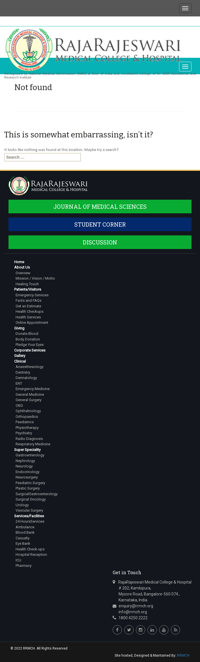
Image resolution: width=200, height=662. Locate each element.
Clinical (20, 361)
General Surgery (28, 400)
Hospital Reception (31, 554)
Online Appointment (32, 322)
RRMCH (183, 655)
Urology (22, 505)
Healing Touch (27, 284)
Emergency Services (32, 295)
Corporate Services (29, 350)
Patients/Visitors (27, 289)
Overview (23, 273)
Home (19, 262)
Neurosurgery (27, 477)
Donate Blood (27, 333)
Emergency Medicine (33, 389)
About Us (22, 267)
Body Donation (28, 339)
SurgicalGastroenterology (37, 494)
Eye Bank (23, 543)
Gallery (19, 356)
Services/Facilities (29, 516)
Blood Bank (25, 532)
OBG (19, 405)
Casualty (23, 538)
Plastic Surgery (28, 488)
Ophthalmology (28, 411)
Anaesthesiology (29, 367)
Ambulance (25, 527)
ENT (19, 383)
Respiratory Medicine (33, 444)
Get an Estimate (28, 306)
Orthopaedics (27, 416)
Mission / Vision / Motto (35, 278)
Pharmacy (23, 565)
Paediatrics (25, 422)
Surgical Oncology (31, 499)
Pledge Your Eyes (30, 344)
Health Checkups (29, 311)
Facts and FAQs (28, 300)
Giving (19, 328)
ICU (18, 560)
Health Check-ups (30, 549)
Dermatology (26, 378)
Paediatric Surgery (30, 483)
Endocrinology (27, 472)
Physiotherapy (27, 427)
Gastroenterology (30, 455)
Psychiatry (24, 433)
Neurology (24, 466)
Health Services (28, 317)
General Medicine (30, 394)
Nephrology (25, 461)
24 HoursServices (30, 521)
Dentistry (23, 372)
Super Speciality (27, 450)
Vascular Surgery (29, 510)
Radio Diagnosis (29, 439)
